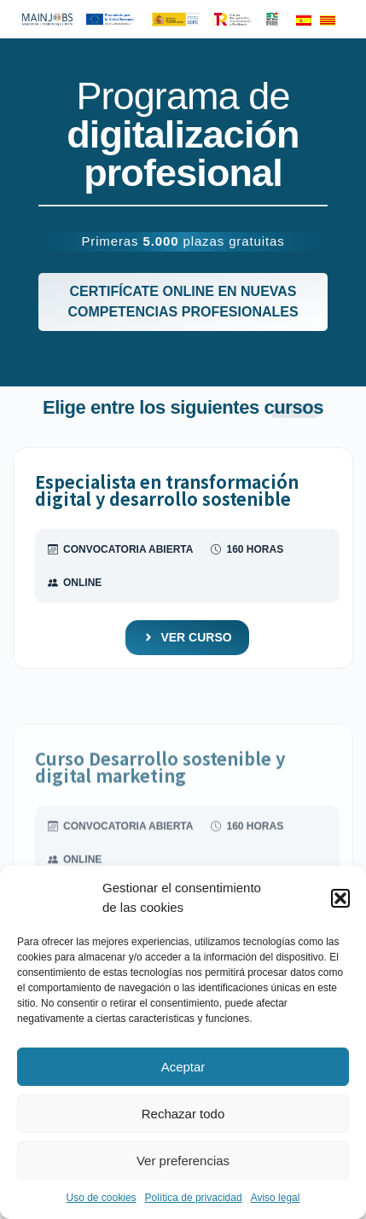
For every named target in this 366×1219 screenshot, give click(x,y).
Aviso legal (275, 1198)
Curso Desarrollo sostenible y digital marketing (160, 789)
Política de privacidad (193, 1198)
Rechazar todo (183, 1113)
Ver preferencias (183, 1160)
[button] (340, 898)
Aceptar (183, 1066)
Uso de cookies (102, 1198)
